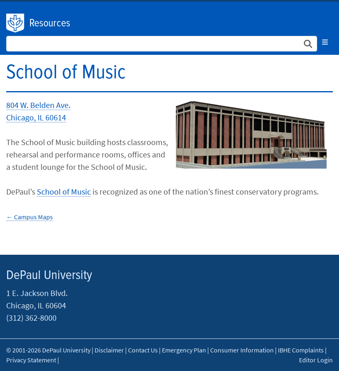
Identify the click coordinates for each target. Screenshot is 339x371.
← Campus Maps (29, 217)
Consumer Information (242, 350)
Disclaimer (109, 350)
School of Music (64, 191)
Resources (49, 23)
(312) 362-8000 (31, 317)
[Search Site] (161, 44)
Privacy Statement (31, 360)
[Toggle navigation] (325, 42)
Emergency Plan (184, 350)
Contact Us (143, 350)
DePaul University (15, 23)
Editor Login (316, 360)
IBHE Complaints (301, 350)
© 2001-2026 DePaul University (48, 350)
